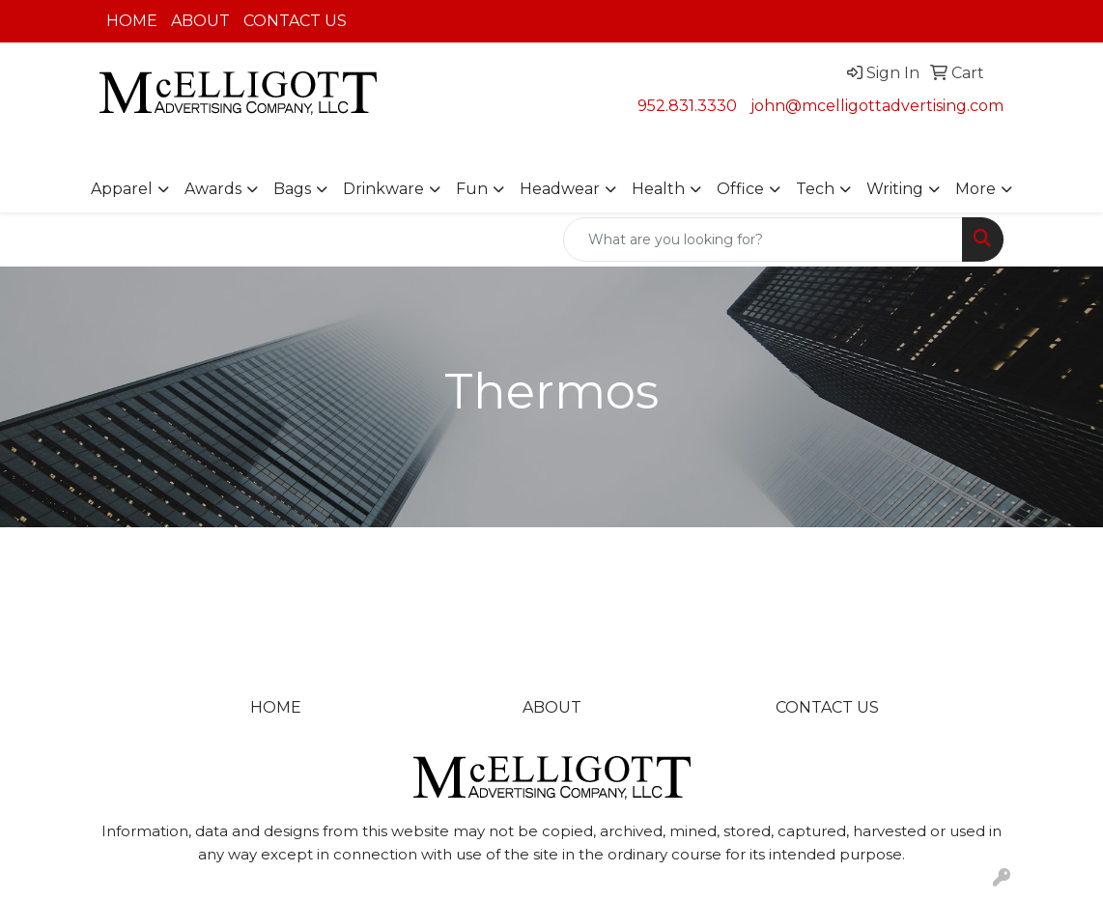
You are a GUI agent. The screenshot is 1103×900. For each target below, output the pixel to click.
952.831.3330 (687, 106)
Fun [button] (472, 189)
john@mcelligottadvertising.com (877, 106)
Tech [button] (815, 189)
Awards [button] (212, 189)
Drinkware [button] (383, 189)
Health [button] (658, 189)
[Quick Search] (763, 239)
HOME (131, 21)
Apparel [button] (122, 189)
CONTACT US (295, 21)
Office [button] (740, 189)
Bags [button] (292, 189)
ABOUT (200, 21)
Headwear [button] (560, 189)
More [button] (975, 189)
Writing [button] (894, 189)
